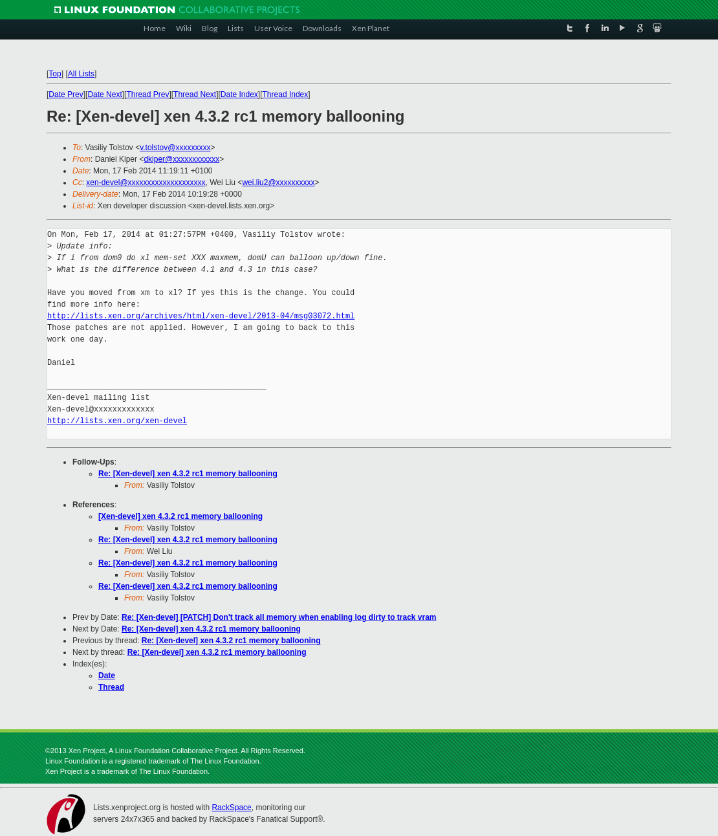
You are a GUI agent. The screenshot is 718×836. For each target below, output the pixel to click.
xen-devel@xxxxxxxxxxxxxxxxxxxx (145, 182)
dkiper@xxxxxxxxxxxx (181, 159)
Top (55, 73)
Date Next (104, 94)
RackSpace (231, 807)
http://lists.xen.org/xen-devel (117, 420)
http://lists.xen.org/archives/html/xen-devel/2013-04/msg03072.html (200, 316)
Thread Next (194, 94)
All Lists (81, 73)
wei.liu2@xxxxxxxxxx (278, 182)
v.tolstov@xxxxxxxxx (175, 147)
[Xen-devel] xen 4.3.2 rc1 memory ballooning (180, 516)
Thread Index (286, 94)
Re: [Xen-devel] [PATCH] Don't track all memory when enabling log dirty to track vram (279, 617)
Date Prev (66, 94)
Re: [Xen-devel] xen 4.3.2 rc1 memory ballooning (187, 473)
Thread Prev (147, 94)
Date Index (239, 94)
